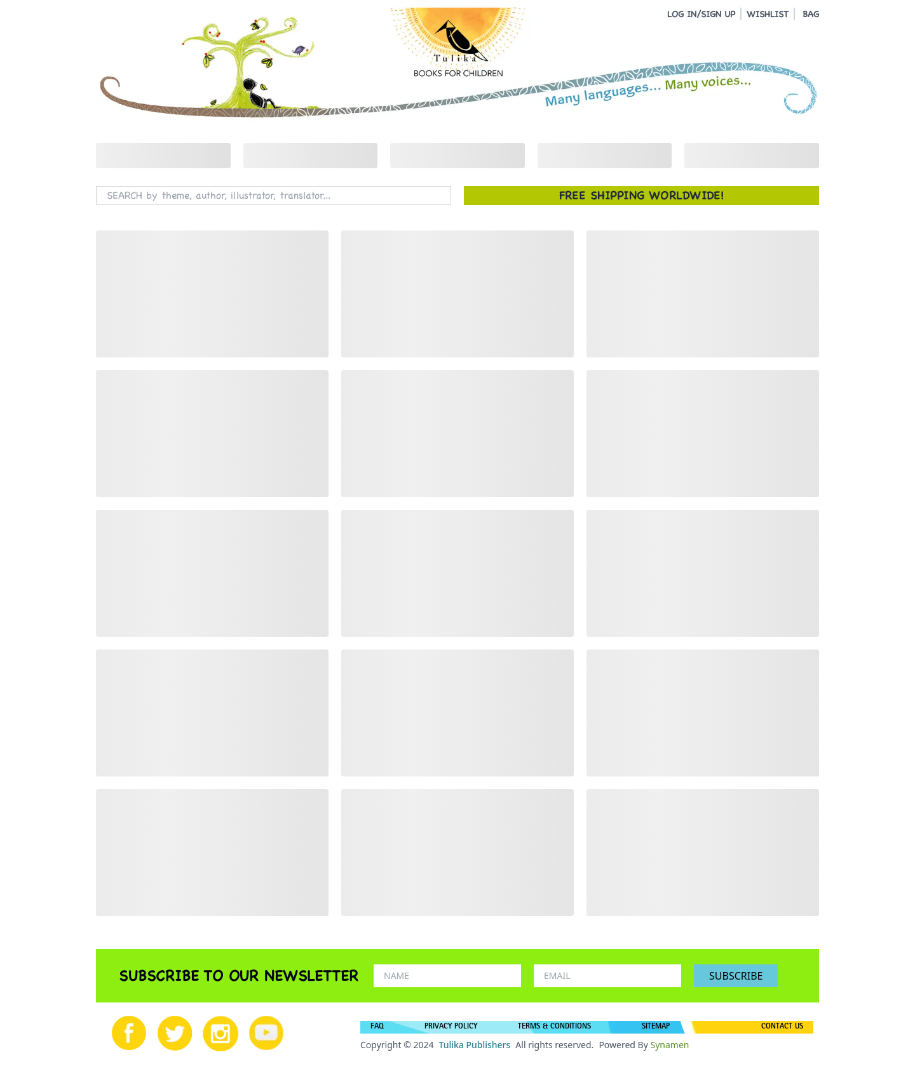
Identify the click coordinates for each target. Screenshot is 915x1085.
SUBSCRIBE (735, 976)
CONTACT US (782, 1027)
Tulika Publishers (474, 1045)
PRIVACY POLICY (450, 1027)
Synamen (669, 1045)
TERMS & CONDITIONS (554, 1027)
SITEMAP (656, 1027)
